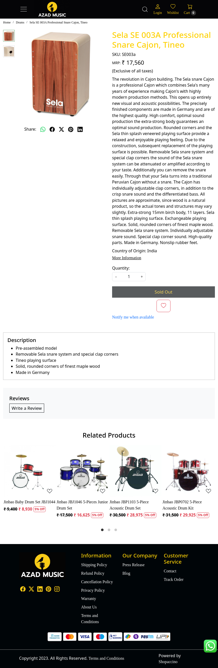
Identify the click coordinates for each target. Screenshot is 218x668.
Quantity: (121, 268)
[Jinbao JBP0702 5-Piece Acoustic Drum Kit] (188, 471)
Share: (30, 129)
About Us (89, 607)
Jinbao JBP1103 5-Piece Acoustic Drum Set (129, 505)
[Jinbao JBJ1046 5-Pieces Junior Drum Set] (82, 471)
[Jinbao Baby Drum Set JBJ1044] (30, 471)
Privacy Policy (93, 590)
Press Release (133, 565)
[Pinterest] (48, 590)
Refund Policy (92, 573)
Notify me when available (133, 317)
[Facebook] (23, 590)
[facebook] (52, 129)
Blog (126, 573)
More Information (126, 258)
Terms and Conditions (90, 618)
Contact (170, 571)
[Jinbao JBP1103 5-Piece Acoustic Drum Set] (135, 471)
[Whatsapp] (43, 129)
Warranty (88, 598)
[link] (144, 9)
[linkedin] (80, 129)
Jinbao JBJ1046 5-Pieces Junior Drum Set (82, 505)
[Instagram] (57, 590)
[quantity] (129, 276)
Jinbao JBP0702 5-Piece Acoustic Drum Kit (182, 505)
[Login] (157, 9)
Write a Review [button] (27, 408)
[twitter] (61, 129)
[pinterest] (70, 129)
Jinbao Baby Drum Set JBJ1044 (29, 502)
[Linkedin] (40, 590)
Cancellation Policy (97, 582)
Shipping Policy (94, 565)
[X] (31, 590)
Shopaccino (168, 661)
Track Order (173, 579)
